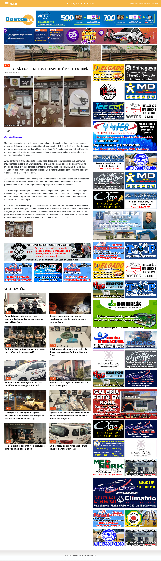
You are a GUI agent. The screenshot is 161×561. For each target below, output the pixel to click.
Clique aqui (155, 4)
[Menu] (11, 3)
